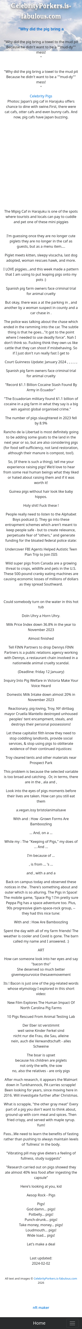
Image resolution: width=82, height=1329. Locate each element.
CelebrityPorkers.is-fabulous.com (55, 1278)
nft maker (41, 1307)
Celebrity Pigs (41, 96)
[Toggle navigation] (72, 1323)
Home (39, 1323)
